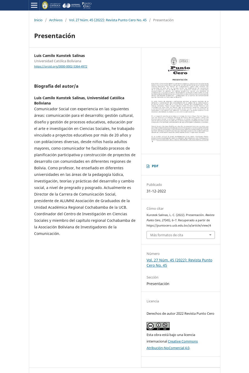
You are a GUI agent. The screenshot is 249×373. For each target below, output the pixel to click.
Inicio (38, 20)
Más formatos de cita (166, 235)
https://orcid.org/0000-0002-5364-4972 (60, 66)
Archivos (56, 20)
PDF (155, 166)
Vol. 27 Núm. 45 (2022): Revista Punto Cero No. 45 (108, 20)
